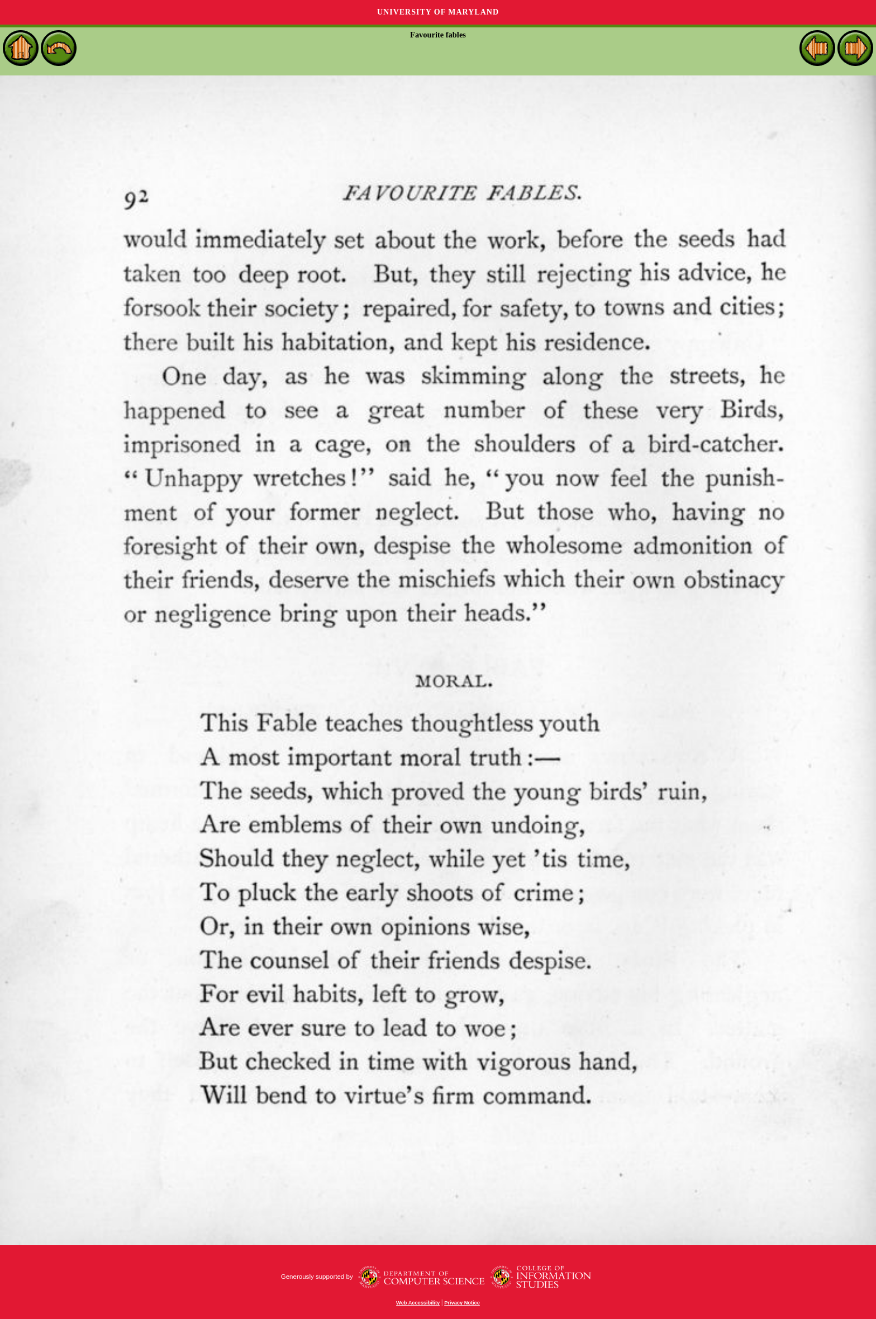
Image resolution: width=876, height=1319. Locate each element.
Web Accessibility (418, 1303)
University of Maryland (438, 12)
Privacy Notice (462, 1303)
